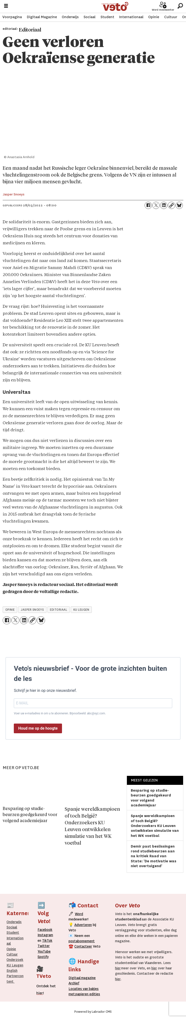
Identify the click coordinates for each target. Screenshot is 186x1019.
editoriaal (58, 610)
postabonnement (82, 941)
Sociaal (89, 17)
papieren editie (86, 994)
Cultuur (170, 17)
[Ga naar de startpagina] (115, 6)
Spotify (43, 957)
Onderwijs (70, 17)
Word (79, 914)
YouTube (44, 951)
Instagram (45, 935)
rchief (74, 983)
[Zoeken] (180, 6)
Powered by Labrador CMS (93, 1012)
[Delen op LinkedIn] (163, 205)
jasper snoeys (32, 610)
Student (107, 17)
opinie (10, 610)
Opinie (153, 17)
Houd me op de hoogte (38, 728)
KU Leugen (15, 965)
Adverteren (83, 925)
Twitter (44, 946)
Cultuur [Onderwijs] (12, 954)
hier (118, 968)
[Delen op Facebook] (148, 205)
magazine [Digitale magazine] (83, 978)
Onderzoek (15, 959)
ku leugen (81, 610)
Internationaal (131, 17)
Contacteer (83, 946)
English (12, 970)
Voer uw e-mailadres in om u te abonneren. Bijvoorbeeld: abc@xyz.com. (60, 713)
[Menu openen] (6, 6)
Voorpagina (12, 17)
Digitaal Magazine (42, 17)
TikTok (47, 940)
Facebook (45, 929)
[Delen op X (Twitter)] (156, 205)
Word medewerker (163, 9)
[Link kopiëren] (171, 205)
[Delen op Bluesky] (179, 205)
